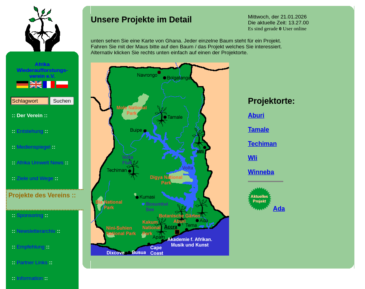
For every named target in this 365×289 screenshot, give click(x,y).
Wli (252, 158)
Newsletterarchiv (36, 231)
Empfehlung (30, 247)
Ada (279, 208)
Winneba (261, 172)
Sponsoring (30, 215)
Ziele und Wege (35, 178)
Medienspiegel (33, 147)
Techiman (262, 143)
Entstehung (30, 131)
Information (30, 278)
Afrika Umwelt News (40, 163)
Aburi (256, 115)
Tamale (258, 129)
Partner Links (32, 262)
